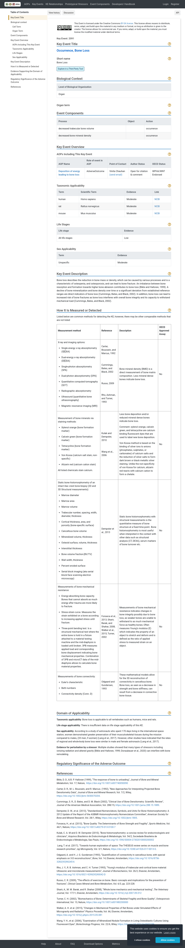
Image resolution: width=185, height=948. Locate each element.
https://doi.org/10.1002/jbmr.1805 (119, 817)
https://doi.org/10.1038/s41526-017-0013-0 (133, 849)
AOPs (27, 4)
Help (43, 944)
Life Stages (17, 53)
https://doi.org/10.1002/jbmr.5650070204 (78, 796)
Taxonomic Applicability (23, 49)
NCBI (157, 199)
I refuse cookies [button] (142, 940)
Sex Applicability (19, 57)
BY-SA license (127, 23)
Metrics (116, 944)
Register (175, 4)
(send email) (115, 174)
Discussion (69, 13)
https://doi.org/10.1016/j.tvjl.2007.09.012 (120, 893)
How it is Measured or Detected (25, 66)
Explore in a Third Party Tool (70, 69)
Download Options (93, 944)
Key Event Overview (19, 40)
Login (166, 4)
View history (54, 13)
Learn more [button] (170, 932)
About (58, 944)
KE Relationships (54, 4)
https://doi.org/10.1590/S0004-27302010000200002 (127, 839)
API (177, 13)
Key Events (37, 4)
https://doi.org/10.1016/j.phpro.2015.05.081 (79, 915)
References (16, 87)
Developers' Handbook (123, 4)
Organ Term (17, 31)
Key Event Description (20, 62)
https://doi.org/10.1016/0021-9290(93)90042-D (81, 874)
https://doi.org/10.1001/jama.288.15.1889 (137, 805)
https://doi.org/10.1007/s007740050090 (107, 783)
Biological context (19, 22)
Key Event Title (17, 17)
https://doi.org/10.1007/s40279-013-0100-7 (93, 827)
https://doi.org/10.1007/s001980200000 (107, 902)
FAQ (73, 944)
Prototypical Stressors (76, 4)
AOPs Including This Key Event (26, 45)
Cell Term (16, 27)
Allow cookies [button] (168, 940)
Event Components (100, 4)
